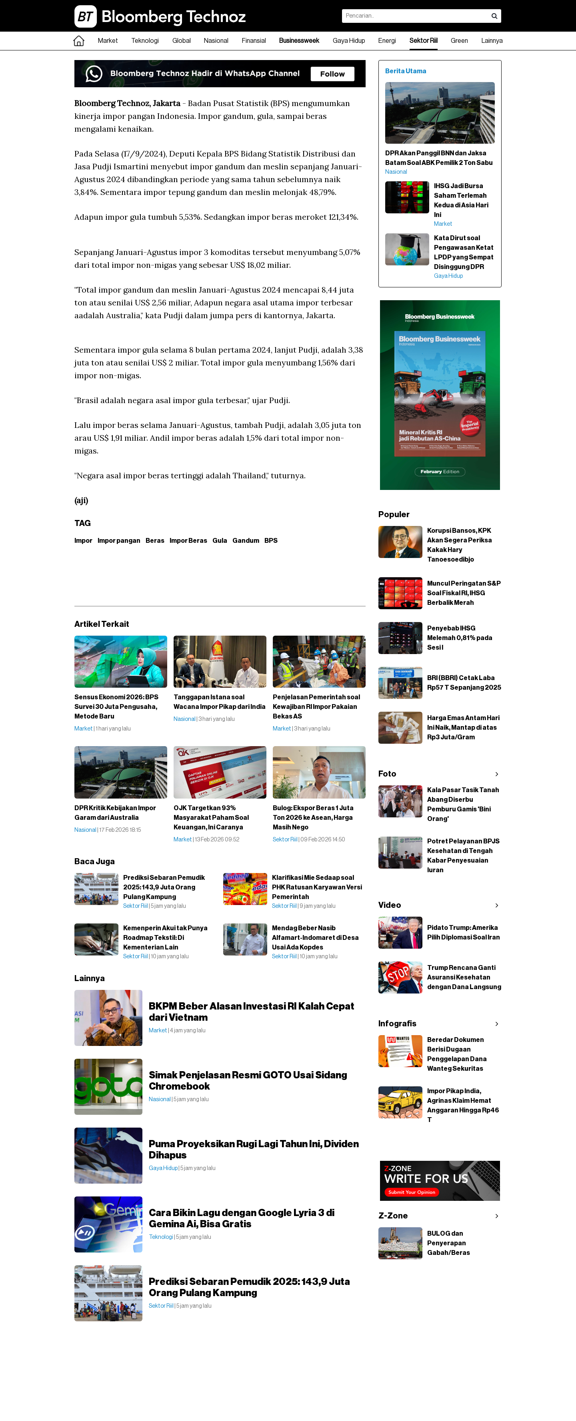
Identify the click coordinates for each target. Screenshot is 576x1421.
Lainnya (492, 41)
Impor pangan (119, 541)
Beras (155, 541)
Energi (387, 41)
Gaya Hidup (349, 41)
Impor (83, 541)
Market (108, 41)
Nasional (216, 41)
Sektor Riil (424, 41)
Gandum (245, 541)
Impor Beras (188, 541)
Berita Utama (405, 71)
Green (459, 41)
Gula (219, 541)
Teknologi (145, 41)
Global (181, 41)
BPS (271, 541)
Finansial (254, 41)
